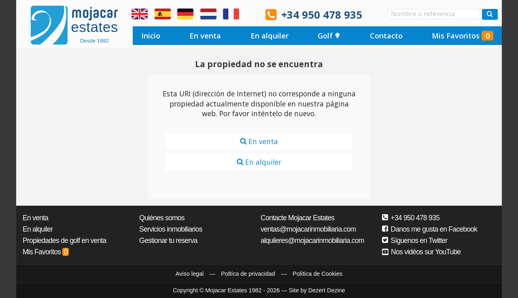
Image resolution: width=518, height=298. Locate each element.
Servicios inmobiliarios (170, 229)
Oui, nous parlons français (231, 14)
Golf (329, 35)
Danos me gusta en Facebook (429, 229)
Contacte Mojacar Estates (297, 218)
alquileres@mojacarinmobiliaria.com (312, 240)
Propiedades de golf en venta (64, 240)
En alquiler (270, 35)
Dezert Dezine (326, 290)
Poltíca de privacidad (248, 273)
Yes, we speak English (140, 14)
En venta (205, 35)
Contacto (386, 35)
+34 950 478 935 (321, 15)
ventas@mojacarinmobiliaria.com (308, 229)
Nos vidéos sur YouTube (421, 252)
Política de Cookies (317, 273)
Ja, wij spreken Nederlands (208, 14)
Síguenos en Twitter (414, 240)
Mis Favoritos (462, 35)
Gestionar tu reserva (168, 240)
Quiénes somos (162, 218)
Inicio (150, 35)
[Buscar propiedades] (490, 14)
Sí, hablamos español (163, 14)
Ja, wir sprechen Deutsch (185, 14)
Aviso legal (190, 273)
